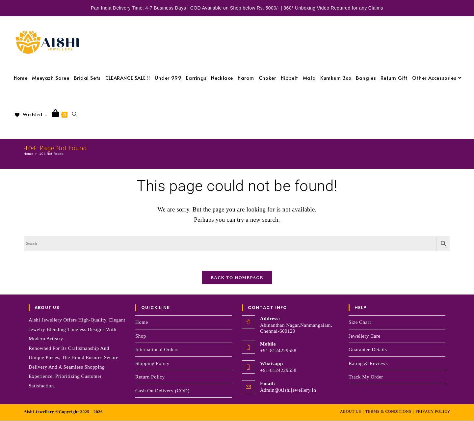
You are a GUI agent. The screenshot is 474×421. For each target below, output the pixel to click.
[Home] (28, 154)
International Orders (156, 349)
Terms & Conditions (388, 411)
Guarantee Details (368, 349)
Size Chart (360, 322)
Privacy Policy (433, 411)
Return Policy (150, 376)
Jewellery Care (365, 336)
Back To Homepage (237, 277)
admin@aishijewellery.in (288, 390)
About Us (350, 411)
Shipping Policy (152, 363)
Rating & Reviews (368, 363)
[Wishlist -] (31, 114)
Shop (140, 336)
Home (141, 322)
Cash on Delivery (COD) (162, 390)
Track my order (366, 376)
